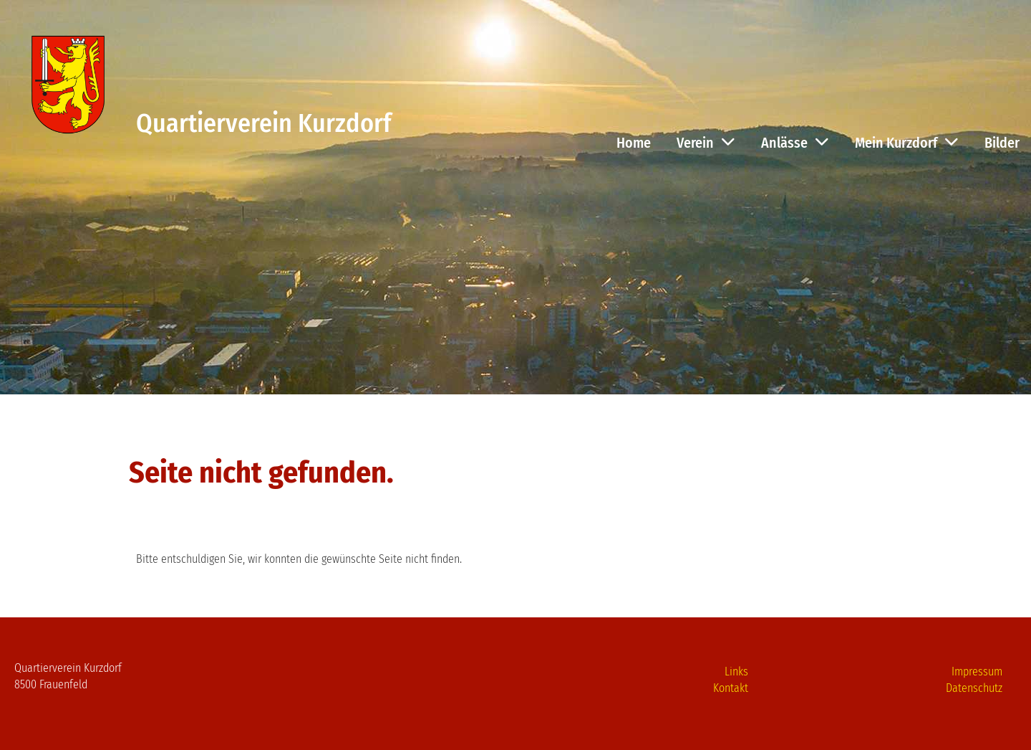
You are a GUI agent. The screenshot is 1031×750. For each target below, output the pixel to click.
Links (736, 671)
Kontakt (730, 688)
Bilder (1002, 142)
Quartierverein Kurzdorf (263, 123)
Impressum (977, 671)
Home (633, 142)
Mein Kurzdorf (907, 142)
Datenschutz (974, 688)
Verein (706, 142)
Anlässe (795, 142)
